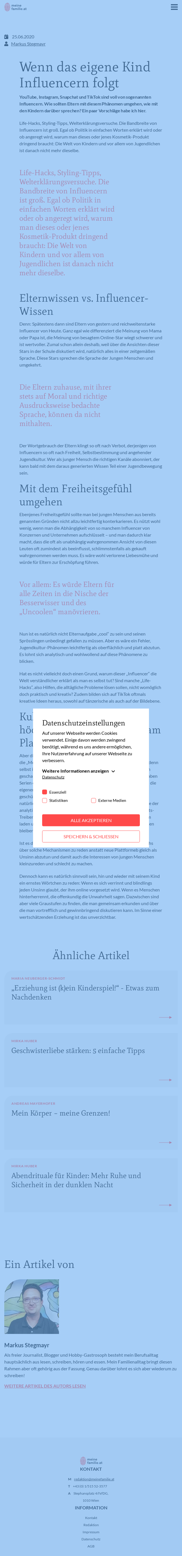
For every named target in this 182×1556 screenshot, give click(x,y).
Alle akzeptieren (91, 820)
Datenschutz (53, 777)
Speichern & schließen (91, 836)
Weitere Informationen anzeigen (75, 770)
